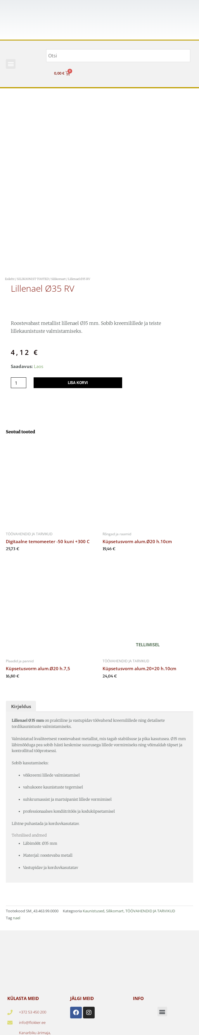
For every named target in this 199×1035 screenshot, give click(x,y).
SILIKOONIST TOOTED (33, 279)
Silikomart (58, 279)
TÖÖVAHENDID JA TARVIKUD (150, 910)
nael (16, 917)
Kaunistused (93, 910)
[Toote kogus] (18, 382)
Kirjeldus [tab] (21, 706)
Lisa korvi (78, 383)
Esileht (10, 279)
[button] (10, 64)
